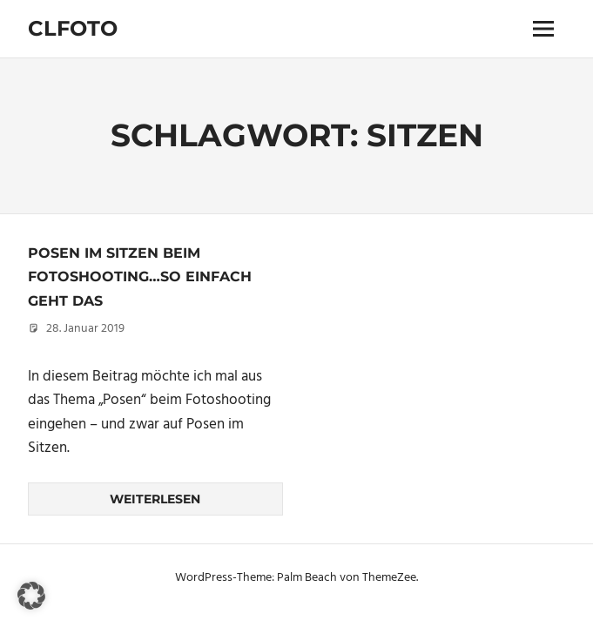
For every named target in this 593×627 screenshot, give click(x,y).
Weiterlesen (155, 499)
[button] (31, 595)
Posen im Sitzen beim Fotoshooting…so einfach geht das (140, 277)
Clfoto (73, 28)
